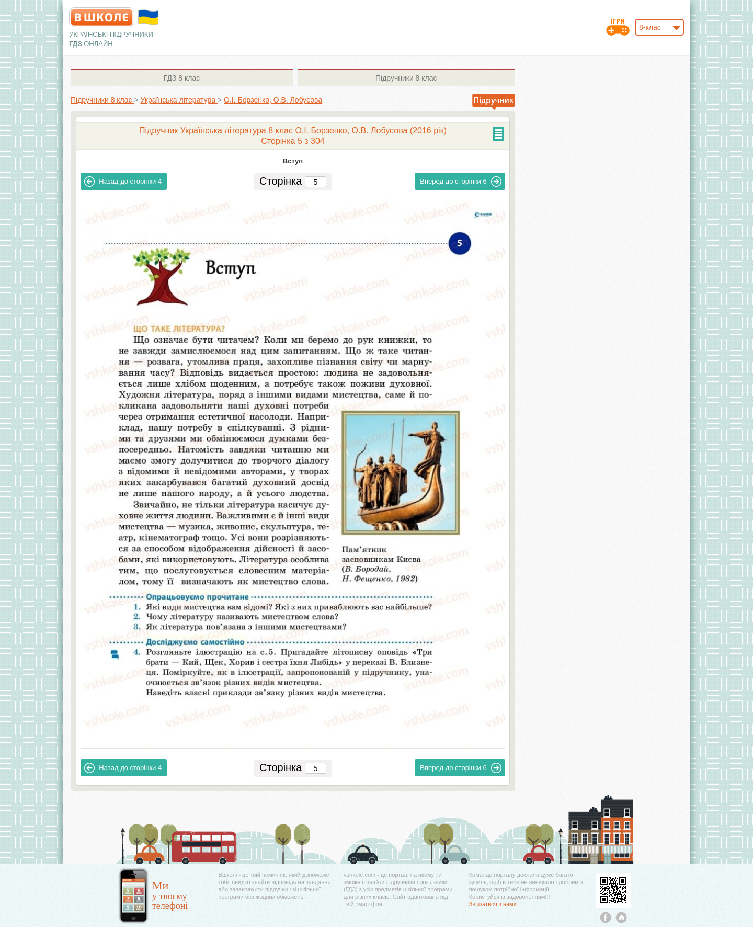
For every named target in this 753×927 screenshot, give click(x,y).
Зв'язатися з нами (493, 904)
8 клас (182, 78)
